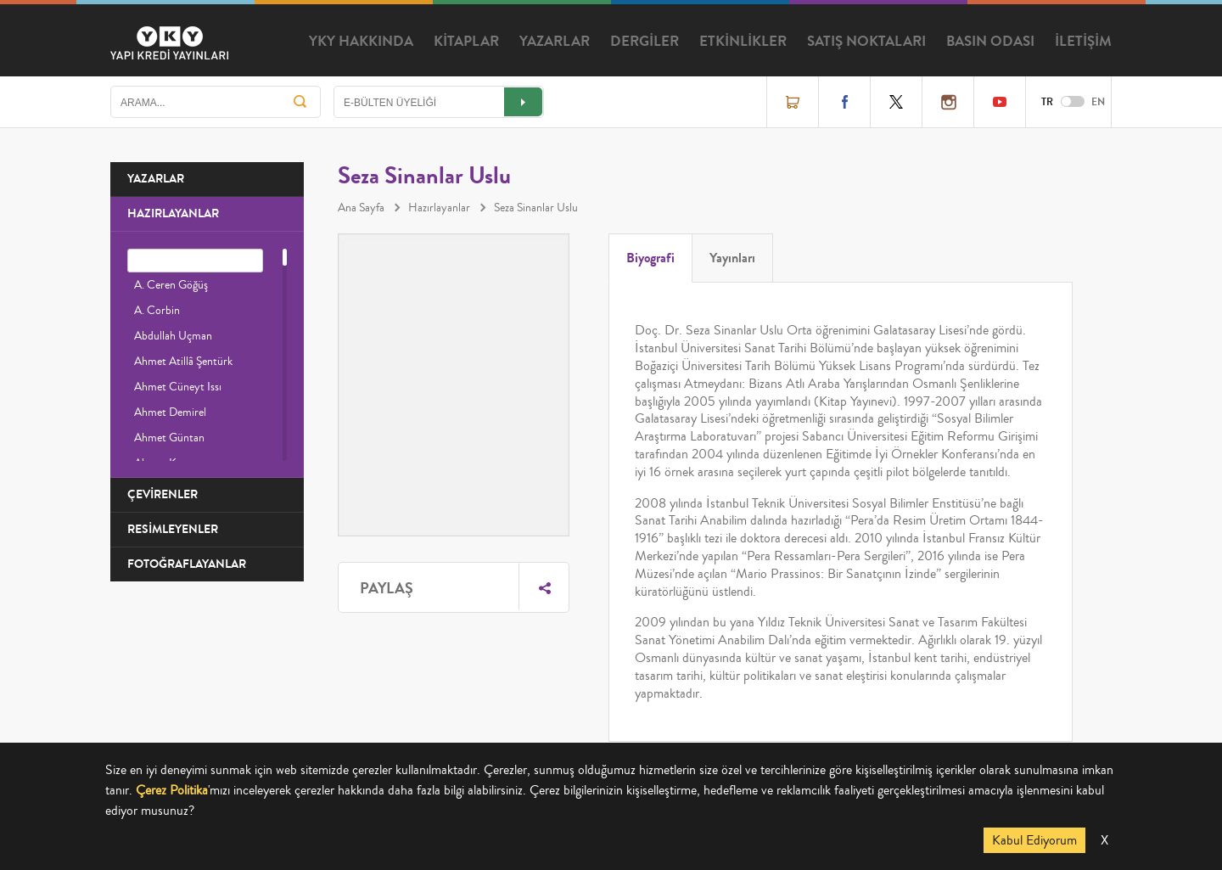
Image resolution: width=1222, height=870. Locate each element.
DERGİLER (644, 41)
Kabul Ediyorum (1034, 840)
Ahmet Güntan (169, 437)
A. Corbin (157, 310)
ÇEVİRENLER (162, 494)
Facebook (844, 101)
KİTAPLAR (466, 41)
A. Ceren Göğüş (171, 285)
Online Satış (792, 101)
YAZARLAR (554, 41)
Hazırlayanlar (439, 207)
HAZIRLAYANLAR (173, 213)
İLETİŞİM (1083, 41)
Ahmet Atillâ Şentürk (183, 361)
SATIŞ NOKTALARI (866, 41)
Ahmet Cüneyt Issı (177, 387)
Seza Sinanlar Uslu (536, 207)
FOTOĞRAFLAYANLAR (186, 564)
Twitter (896, 101)
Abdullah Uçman (173, 336)
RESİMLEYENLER (172, 529)
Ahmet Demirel (170, 412)
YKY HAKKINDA (361, 41)
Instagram (947, 101)
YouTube (999, 101)
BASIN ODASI (990, 41)
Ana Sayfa (361, 207)
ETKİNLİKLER (743, 41)
